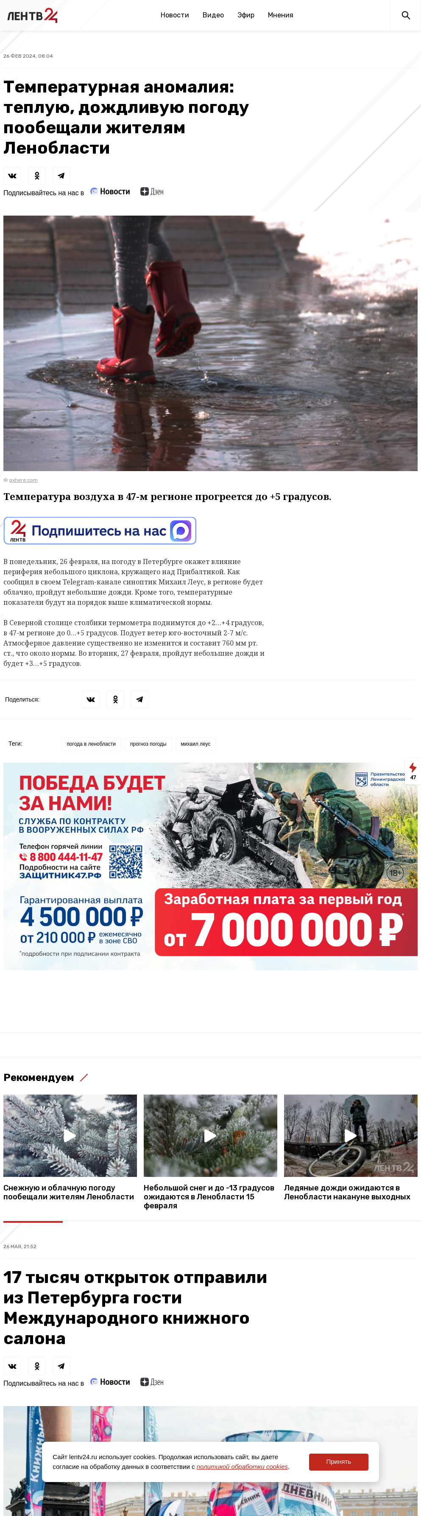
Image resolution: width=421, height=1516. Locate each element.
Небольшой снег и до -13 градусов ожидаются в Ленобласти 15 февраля (209, 1197)
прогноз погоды (148, 744)
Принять (338, 1461)
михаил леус (196, 744)
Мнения (280, 15)
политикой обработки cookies (242, 1466)
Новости (175, 15)
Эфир (245, 15)
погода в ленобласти (91, 744)
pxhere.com (23, 480)
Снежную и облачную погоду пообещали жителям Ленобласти (68, 1193)
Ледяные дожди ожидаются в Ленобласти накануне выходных (347, 1193)
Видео (213, 15)
